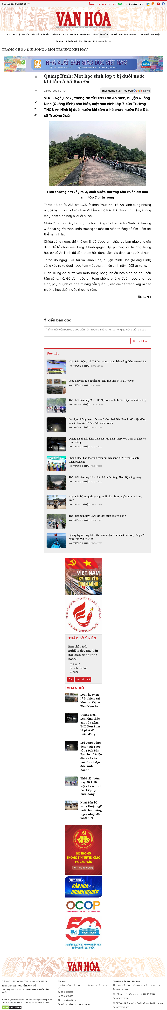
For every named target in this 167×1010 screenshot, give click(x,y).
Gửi (70, 679)
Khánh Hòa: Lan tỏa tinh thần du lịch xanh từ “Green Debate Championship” (104, 460)
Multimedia (98, 41)
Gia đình (74, 34)
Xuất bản (45, 34)
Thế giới (87, 41)
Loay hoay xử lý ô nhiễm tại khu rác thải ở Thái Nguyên (101, 381)
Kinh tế (114, 34)
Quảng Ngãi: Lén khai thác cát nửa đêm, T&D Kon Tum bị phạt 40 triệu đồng (107, 440)
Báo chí (35, 34)
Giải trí (95, 34)
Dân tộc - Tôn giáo (127, 34)
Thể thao (55, 34)
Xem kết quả (83, 679)
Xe (80, 41)
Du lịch (65, 34)
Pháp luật (155, 34)
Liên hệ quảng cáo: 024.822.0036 (74, 1004)
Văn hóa (25, 34)
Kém (74, 671)
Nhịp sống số (71, 41)
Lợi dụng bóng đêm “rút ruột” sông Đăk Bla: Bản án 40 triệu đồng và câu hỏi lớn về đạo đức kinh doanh (107, 421)
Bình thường (78, 668)
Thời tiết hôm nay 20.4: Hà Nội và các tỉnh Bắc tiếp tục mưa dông (107, 400)
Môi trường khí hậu (79, 366)
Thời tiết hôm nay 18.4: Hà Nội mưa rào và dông (97, 516)
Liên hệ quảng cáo (130, 4)
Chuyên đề (144, 34)
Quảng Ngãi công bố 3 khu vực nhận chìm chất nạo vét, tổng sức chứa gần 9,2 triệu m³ (107, 537)
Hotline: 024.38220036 (103, 4)
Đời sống (104, 34)
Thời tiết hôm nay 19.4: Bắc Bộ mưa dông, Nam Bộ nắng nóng (105, 477)
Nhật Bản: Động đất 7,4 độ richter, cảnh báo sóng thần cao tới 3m (107, 361)
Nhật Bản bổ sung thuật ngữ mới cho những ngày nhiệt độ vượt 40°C (106, 498)
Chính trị (16, 34)
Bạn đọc (59, 41)
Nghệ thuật (85, 34)
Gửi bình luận (140, 341)
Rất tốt (75, 664)
